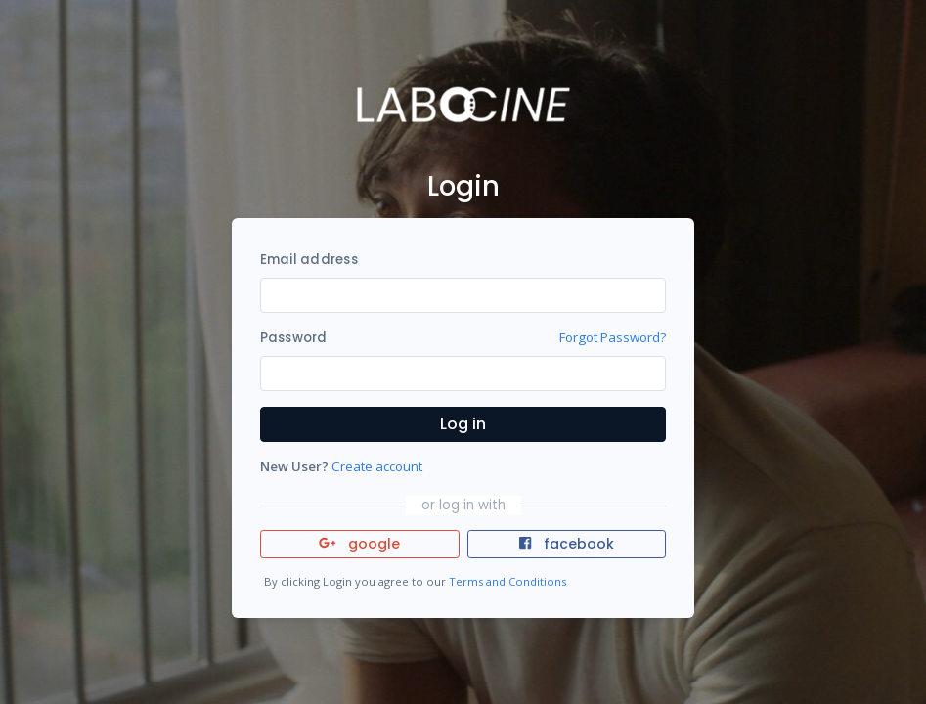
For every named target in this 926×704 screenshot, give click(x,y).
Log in (463, 424)
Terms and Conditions (507, 581)
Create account (376, 466)
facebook (566, 543)
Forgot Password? (612, 337)
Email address (309, 259)
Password (294, 338)
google (359, 543)
